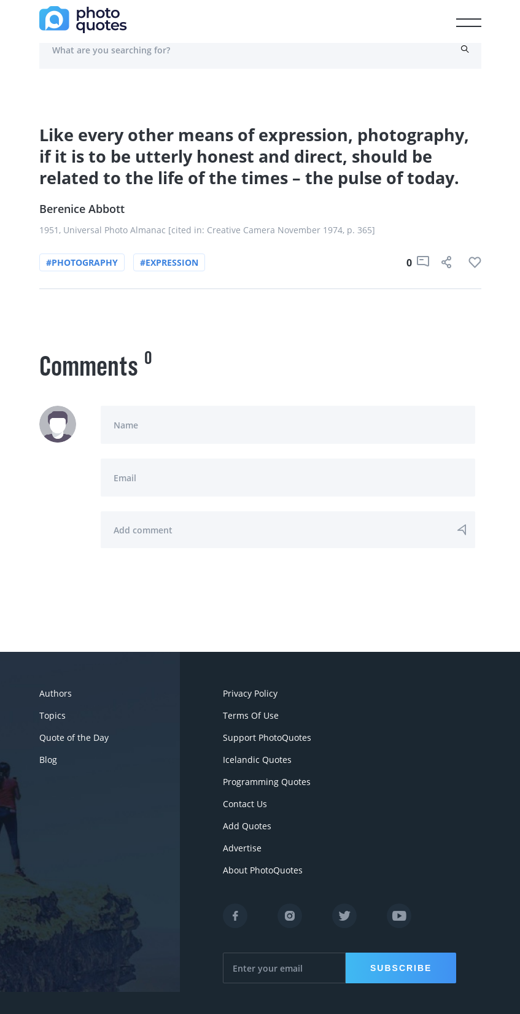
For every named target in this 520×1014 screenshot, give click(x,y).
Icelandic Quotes (257, 759)
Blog (48, 759)
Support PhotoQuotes (267, 737)
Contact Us (245, 804)
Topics (52, 715)
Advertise (242, 848)
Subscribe (401, 968)
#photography (82, 262)
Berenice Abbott (82, 208)
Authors (55, 693)
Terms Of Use (251, 715)
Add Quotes (247, 826)
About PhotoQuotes (263, 870)
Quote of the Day (74, 737)
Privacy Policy (250, 693)
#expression (169, 262)
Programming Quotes (267, 782)
